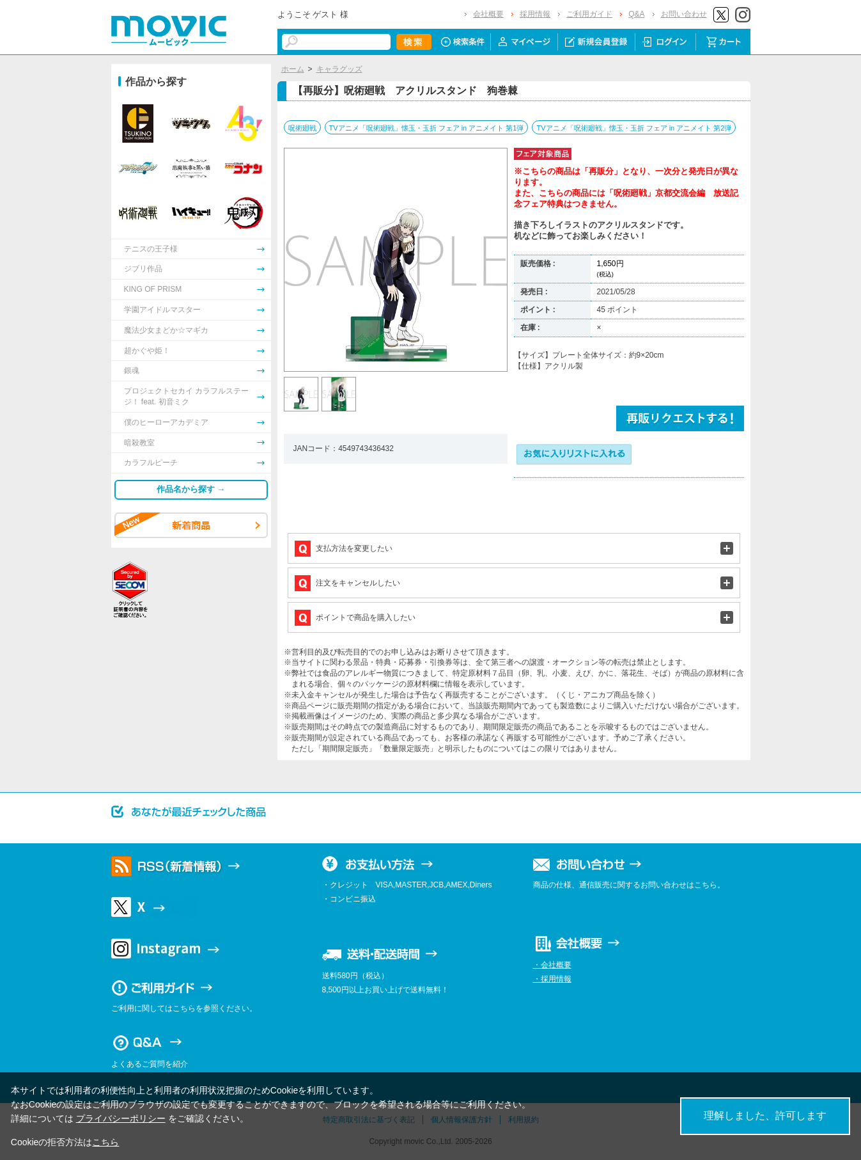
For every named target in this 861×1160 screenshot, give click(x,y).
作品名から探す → (191, 489)
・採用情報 (552, 978)
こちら (105, 1142)
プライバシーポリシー (121, 1118)
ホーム (292, 69)
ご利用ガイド (589, 14)
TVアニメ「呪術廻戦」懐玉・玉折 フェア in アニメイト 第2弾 (633, 128)
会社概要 (488, 14)
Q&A (636, 14)
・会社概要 (552, 964)
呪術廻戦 (302, 128)
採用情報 (535, 14)
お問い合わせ (684, 14)
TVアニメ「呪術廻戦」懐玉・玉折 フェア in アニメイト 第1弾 (426, 128)
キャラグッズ (339, 69)
